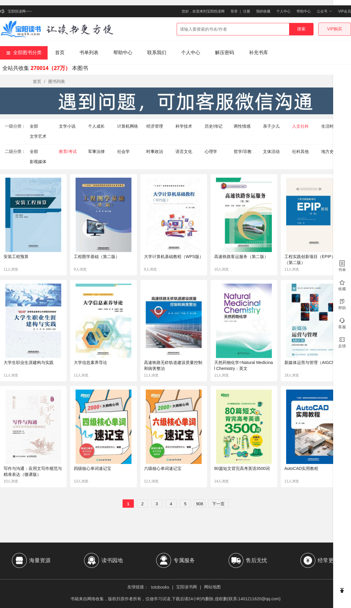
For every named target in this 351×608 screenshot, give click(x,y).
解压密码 (224, 52)
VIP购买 (334, 28)
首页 (60, 52)
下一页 (218, 503)
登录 (234, 11)
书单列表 (88, 52)
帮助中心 (304, 11)
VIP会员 (344, 11)
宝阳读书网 (186, 586)
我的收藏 (263, 11)
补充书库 (258, 52)
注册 (246, 11)
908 (199, 503)
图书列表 (56, 81)
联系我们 (156, 52)
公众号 (324, 11)
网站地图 (212, 586)
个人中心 (283, 11)
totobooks (160, 587)
